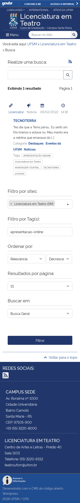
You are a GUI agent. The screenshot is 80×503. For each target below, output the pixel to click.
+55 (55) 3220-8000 (21, 428)
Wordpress (10, 493)
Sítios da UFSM (63, 10)
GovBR (7, 3)
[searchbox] (57, 204)
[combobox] (40, 204)
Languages (14, 10)
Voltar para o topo (60, 357)
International (39, 10)
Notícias (30, 149)
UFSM (15, 499)
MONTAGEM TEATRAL (27, 167)
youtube (20, 173)
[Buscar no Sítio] (49, 34)
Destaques (36, 143)
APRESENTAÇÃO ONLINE (37, 155)
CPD (26, 499)
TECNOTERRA (24, 120)
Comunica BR (32, 4)
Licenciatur (16, 112)
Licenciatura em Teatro (28, 161)
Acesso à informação (64, 4)
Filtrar (40, 340)
